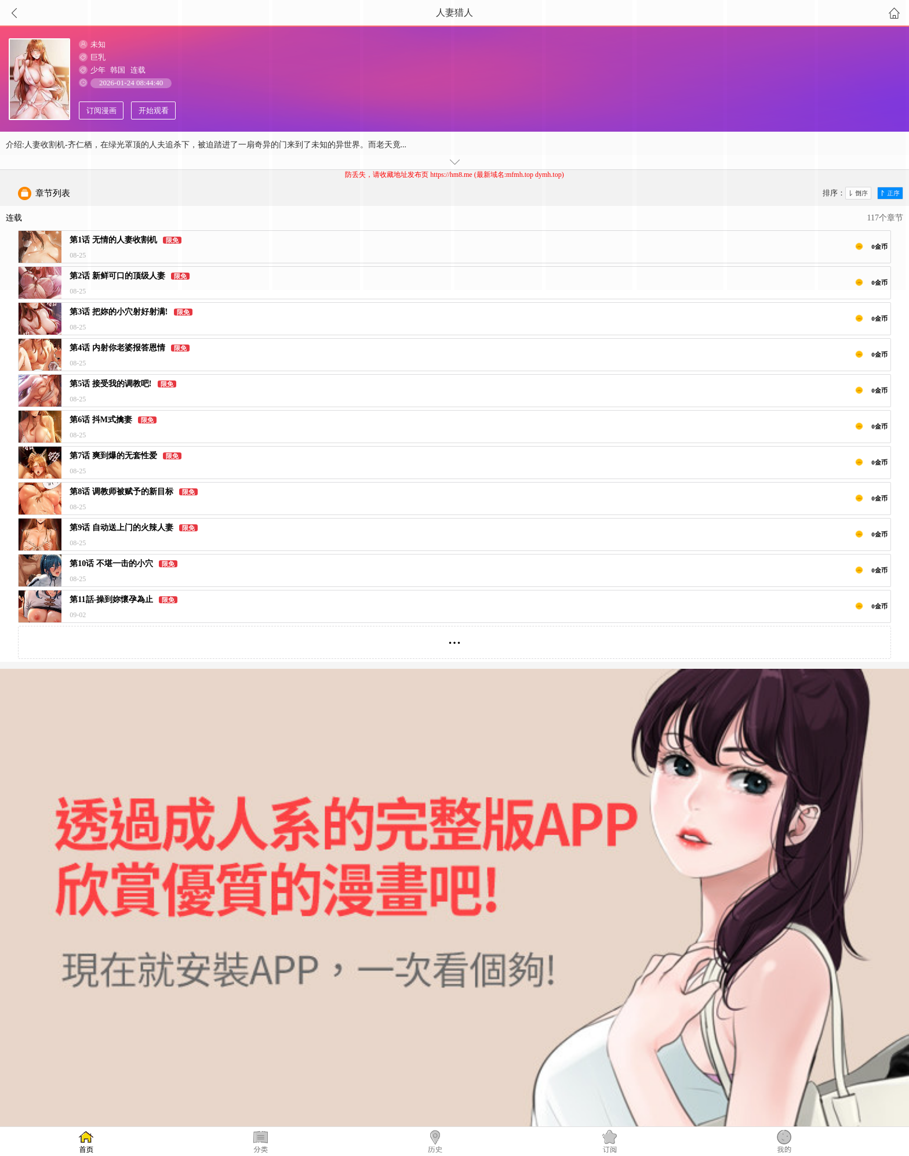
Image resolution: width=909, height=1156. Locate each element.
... (454, 637)
